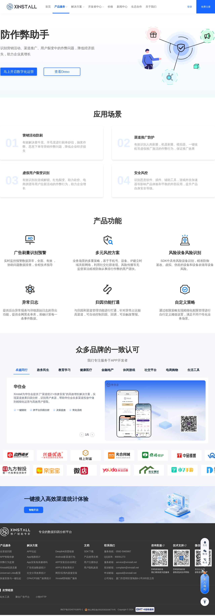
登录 (189, 6)
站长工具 (4, 596)
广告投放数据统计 (36, 567)
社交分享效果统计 (36, 573)
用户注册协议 (91, 562)
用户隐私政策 (91, 567)
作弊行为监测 (7, 562)
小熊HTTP (41, 596)
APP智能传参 (7, 556)
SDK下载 (89, 551)
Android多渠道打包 (65, 556)
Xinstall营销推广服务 (66, 578)
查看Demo (62, 71)
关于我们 (151, 6)
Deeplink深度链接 (64, 551)
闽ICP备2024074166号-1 (71, 610)
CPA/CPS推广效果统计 (39, 578)
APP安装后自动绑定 (66, 562)
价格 (110, 6)
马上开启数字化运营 (19, 71)
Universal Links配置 (10, 573)
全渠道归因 (6, 551)
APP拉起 (31, 551)
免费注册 (205, 6)
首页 (48, 6)
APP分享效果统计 (64, 567)
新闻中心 (122, 6)
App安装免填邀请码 (37, 562)
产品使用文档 (91, 556)
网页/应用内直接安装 (66, 573)
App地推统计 (33, 556)
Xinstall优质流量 (8, 567)
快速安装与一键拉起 (10, 578)
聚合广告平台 (22, 596)
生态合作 (136, 6)
